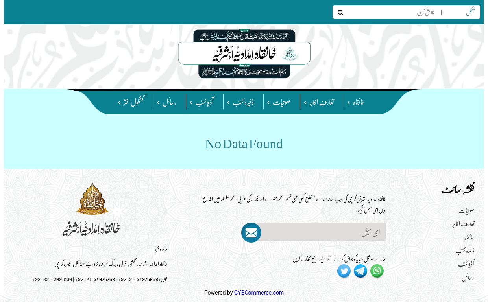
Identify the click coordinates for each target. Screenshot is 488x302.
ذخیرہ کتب (243, 101)
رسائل (169, 101)
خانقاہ (358, 101)
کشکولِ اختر (134, 101)
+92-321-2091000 (52, 278)
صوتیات (281, 101)
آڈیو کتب (204, 101)
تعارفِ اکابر (321, 101)
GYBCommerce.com (259, 292)
